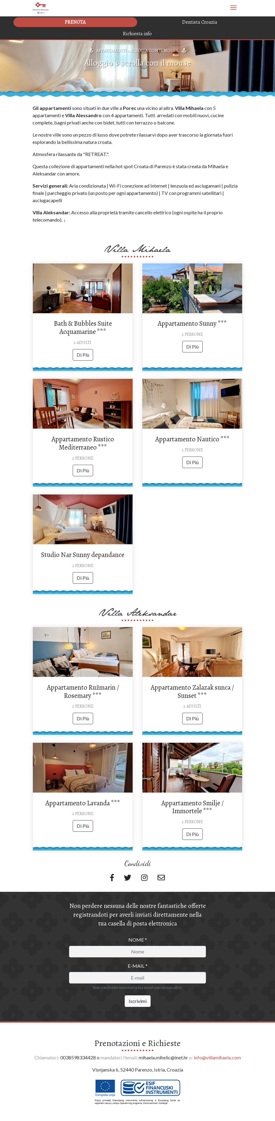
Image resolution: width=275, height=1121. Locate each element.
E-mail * (138, 966)
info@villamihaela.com (217, 1057)
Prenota (75, 22)
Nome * (137, 940)
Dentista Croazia (199, 22)
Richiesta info (137, 33)
